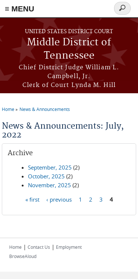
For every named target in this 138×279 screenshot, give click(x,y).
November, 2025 (49, 185)
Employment (69, 247)
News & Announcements (45, 109)
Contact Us (39, 247)
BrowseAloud (22, 256)
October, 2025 (46, 176)
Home (8, 109)
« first (32, 199)
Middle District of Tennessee (69, 49)
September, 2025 (50, 167)
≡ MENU (19, 8)
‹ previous (59, 199)
